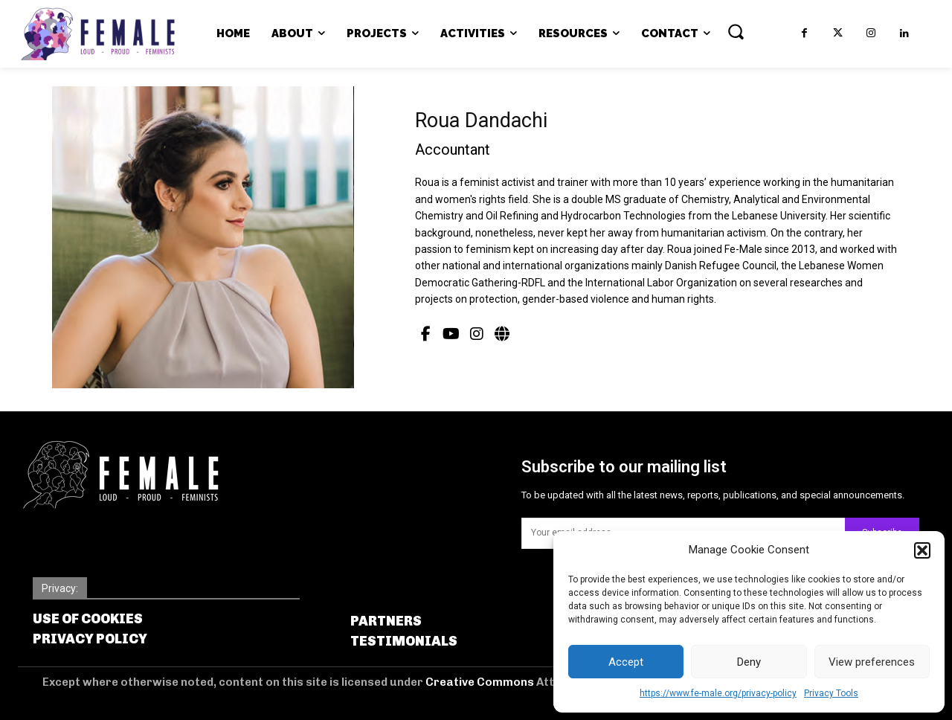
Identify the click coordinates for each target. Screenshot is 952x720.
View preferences (872, 662)
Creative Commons (480, 682)
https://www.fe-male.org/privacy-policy (718, 693)
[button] (922, 550)
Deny (749, 662)
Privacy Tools (831, 693)
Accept (625, 662)
